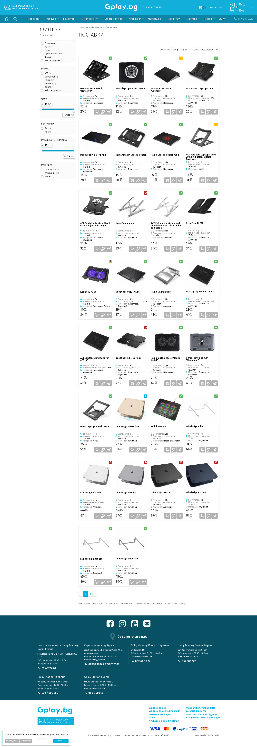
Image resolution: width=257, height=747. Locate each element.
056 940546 (95, 692)
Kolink (49, 87)
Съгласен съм (61, 741)
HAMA (49, 80)
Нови (47, 50)
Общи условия (157, 708)
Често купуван (52, 60)
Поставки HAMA (126, 604)
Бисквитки (26, 741)
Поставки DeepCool (110, 604)
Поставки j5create (143, 604)
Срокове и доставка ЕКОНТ (200, 708)
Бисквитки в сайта (196, 711)
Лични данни (12, 741)
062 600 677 (142, 661)
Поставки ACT (94, 604)
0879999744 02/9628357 (103, 664)
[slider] (42, 106)
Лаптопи (96, 27)
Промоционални (53, 53)
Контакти (217, 7)
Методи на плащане (160, 714)
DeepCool (51, 76)
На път (48, 46)
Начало (83, 27)
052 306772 (189, 661)
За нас (152, 717)
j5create (50, 83)
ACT (48, 73)
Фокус (48, 57)
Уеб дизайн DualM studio (207, 735)
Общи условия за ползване (164, 711)
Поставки (111, 27)
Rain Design (52, 90)
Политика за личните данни (201, 714)
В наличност (51, 43)
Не (48, 131)
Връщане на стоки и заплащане (204, 717)
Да (48, 128)
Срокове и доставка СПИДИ (164, 721)
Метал (49, 176)
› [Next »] (94, 594)
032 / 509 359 (50, 692)
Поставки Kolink (159, 604)
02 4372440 (49, 668)
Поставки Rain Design (177, 604)
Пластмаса (52, 169)
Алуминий (52, 173)
